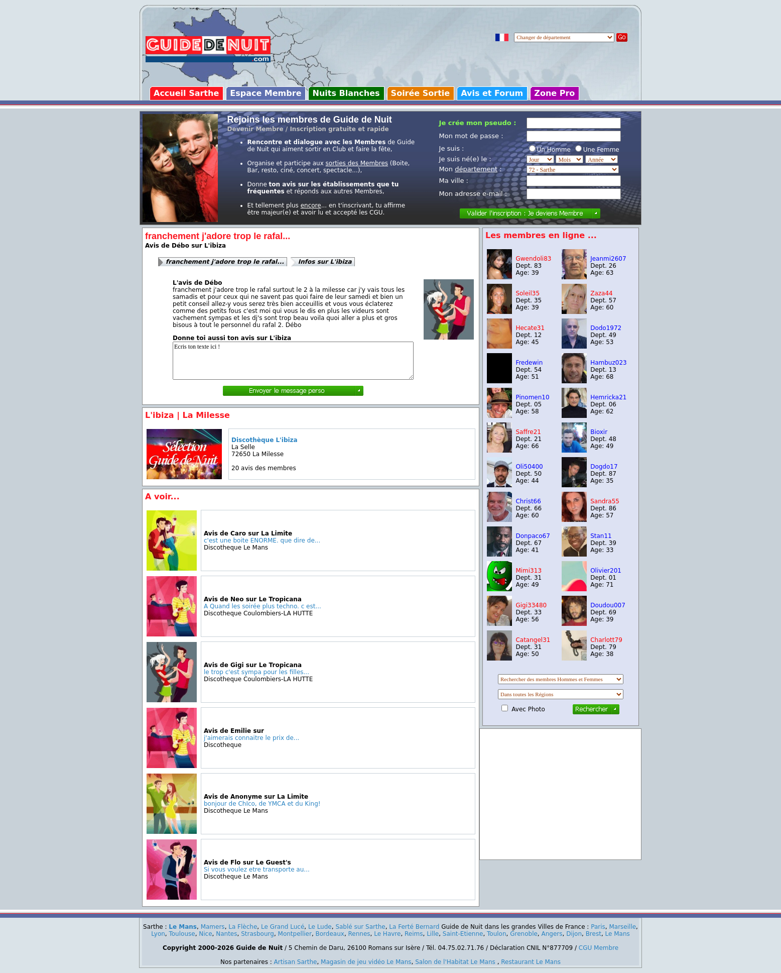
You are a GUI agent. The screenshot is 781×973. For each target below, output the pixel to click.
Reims (414, 933)
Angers (552, 933)
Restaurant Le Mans (531, 961)
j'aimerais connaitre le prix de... (251, 737)
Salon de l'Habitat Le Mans (455, 961)
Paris (598, 926)
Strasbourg (257, 933)
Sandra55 (604, 501)
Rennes (359, 933)
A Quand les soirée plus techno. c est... (262, 606)
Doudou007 (607, 605)
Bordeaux (330, 933)
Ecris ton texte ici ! (293, 361)
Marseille (622, 926)
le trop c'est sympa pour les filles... (256, 672)
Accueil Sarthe (186, 93)
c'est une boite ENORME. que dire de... (262, 540)
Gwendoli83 (533, 258)
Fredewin (529, 362)
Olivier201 (605, 570)
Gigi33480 (531, 605)
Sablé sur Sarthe (360, 926)
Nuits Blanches (345, 93)
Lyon (158, 933)
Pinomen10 (532, 397)
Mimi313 (528, 570)
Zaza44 (601, 293)
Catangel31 (532, 639)
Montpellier (295, 933)
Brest (593, 933)
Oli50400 (529, 466)
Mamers (213, 926)
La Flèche (242, 926)
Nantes (226, 933)
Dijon (574, 933)
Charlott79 (606, 639)
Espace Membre (265, 93)
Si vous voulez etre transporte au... (257, 869)
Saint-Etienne (463, 933)
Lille (433, 933)
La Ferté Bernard (414, 926)
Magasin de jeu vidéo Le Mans (366, 961)
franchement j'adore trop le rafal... (225, 261)
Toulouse (182, 933)
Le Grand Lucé (282, 926)
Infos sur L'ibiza (325, 261)
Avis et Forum (492, 93)
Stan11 (601, 535)
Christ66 (528, 501)
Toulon (496, 933)
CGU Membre (598, 947)
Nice (205, 933)
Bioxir (598, 432)
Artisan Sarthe (295, 961)
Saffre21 (528, 432)
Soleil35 (527, 293)
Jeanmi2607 (608, 258)
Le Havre (387, 933)
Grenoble (524, 933)
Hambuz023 (608, 362)
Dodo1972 (605, 328)
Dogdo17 (603, 466)
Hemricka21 (608, 397)
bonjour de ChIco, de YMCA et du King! (262, 803)
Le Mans (183, 926)
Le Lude (320, 926)
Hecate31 (530, 328)
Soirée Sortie (420, 93)
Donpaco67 (532, 535)
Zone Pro (554, 93)
